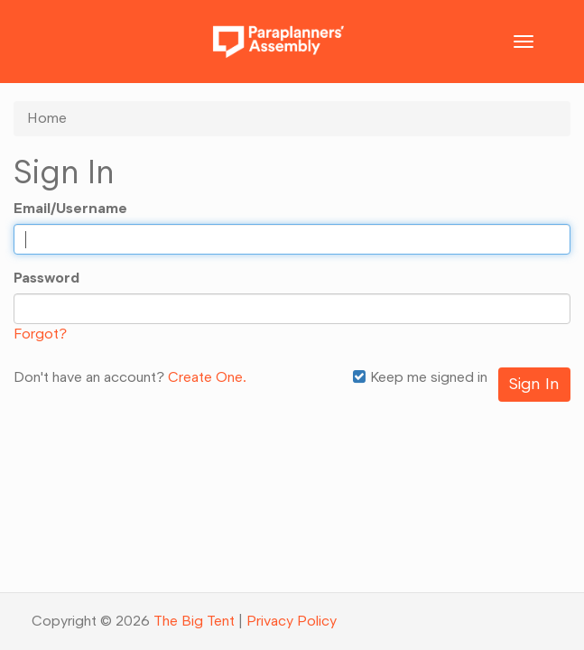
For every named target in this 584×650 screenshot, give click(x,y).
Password (46, 277)
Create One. (207, 376)
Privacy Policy (291, 620)
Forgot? (40, 333)
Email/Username (70, 208)
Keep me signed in (419, 376)
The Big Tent (194, 620)
